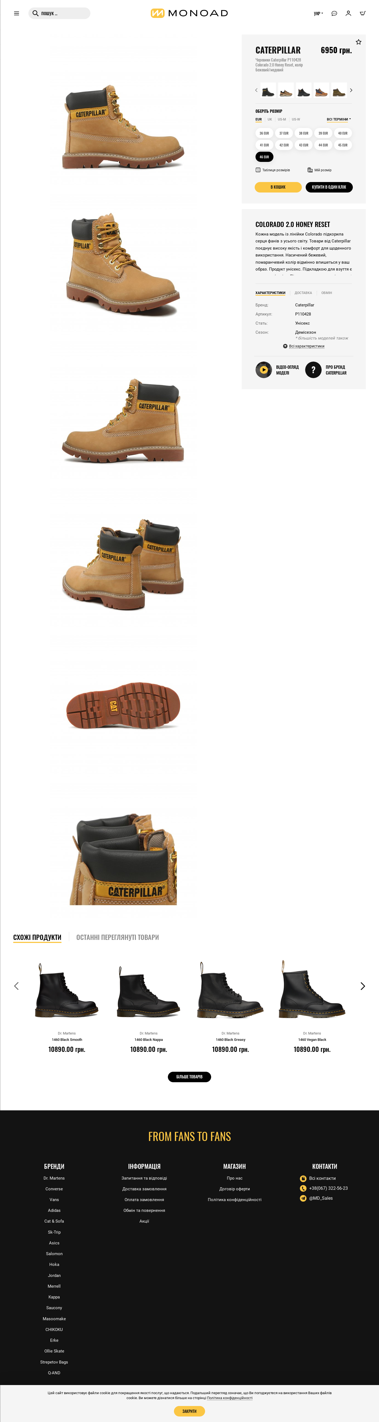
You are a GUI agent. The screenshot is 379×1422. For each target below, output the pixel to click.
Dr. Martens (54, 1172)
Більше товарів (189, 1077)
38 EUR (303, 133)
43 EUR (303, 145)
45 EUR (343, 145)
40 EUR (343, 133)
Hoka (54, 1261)
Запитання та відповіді (144, 1172)
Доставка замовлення (144, 1183)
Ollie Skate (54, 1350)
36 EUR (264, 133)
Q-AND (54, 1372)
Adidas (54, 1205)
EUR (259, 119)
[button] (256, 90)
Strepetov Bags (54, 1361)
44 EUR (323, 145)
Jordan (54, 1272)
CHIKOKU (54, 1328)
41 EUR (264, 145)
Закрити (189, 1411)
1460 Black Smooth (67, 1039)
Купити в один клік (329, 187)
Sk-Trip (54, 1228)
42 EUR (284, 145)
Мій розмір (320, 170)
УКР (315, 16)
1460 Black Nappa (148, 1039)
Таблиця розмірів (273, 170)
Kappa (54, 1294)
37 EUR (284, 133)
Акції (144, 1216)
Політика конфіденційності (234, 1194)
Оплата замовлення (144, 1194)
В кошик (278, 187)
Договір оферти (235, 1183)
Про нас (235, 1172)
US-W (296, 119)
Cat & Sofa (54, 1216)
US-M (282, 119)
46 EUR (264, 156)
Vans (54, 1194)
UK (270, 119)
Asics (54, 1239)
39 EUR (323, 133)
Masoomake (54, 1317)
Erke (54, 1339)
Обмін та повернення (144, 1205)
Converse (54, 1183)
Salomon (54, 1250)
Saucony (54, 1305)
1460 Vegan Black (312, 1039)
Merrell (54, 1283)
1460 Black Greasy (230, 1039)
